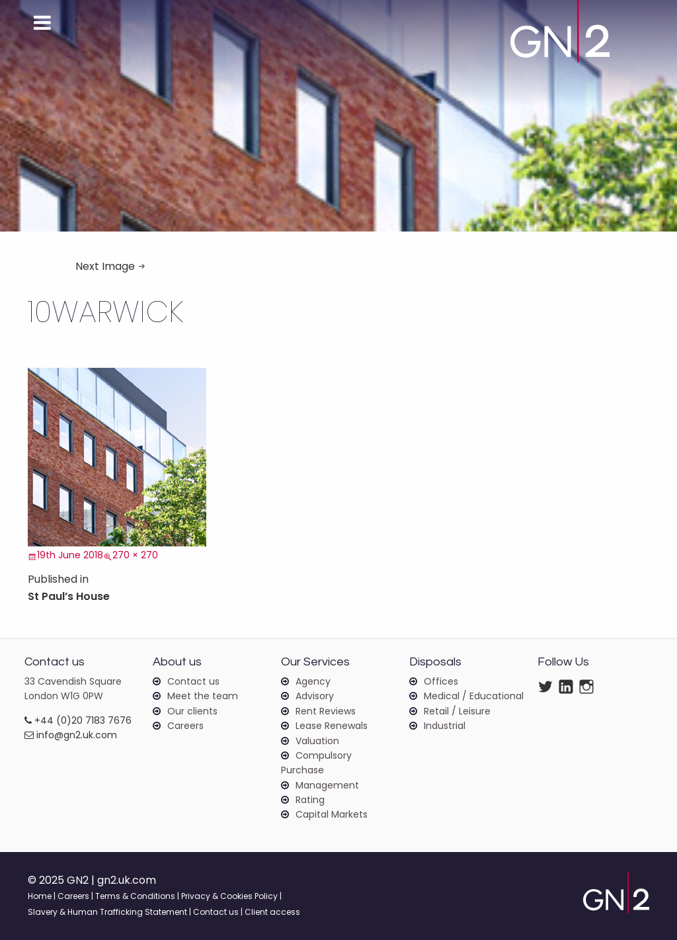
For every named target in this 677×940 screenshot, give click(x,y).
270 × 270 (135, 555)
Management (327, 785)
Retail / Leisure (457, 711)
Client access (272, 912)
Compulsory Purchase (316, 763)
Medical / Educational (474, 696)
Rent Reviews (326, 711)
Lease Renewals (332, 725)
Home (40, 896)
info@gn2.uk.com (70, 735)
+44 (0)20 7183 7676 (78, 720)
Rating (310, 799)
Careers (185, 725)
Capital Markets (332, 814)
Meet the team (202, 696)
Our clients (192, 711)
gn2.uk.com (126, 880)
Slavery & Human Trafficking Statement (107, 912)
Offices (441, 681)
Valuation (317, 741)
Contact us (193, 681)
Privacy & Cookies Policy (229, 896)
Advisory (315, 696)
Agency (313, 681)
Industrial (444, 725)
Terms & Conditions (135, 896)
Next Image (105, 266)
